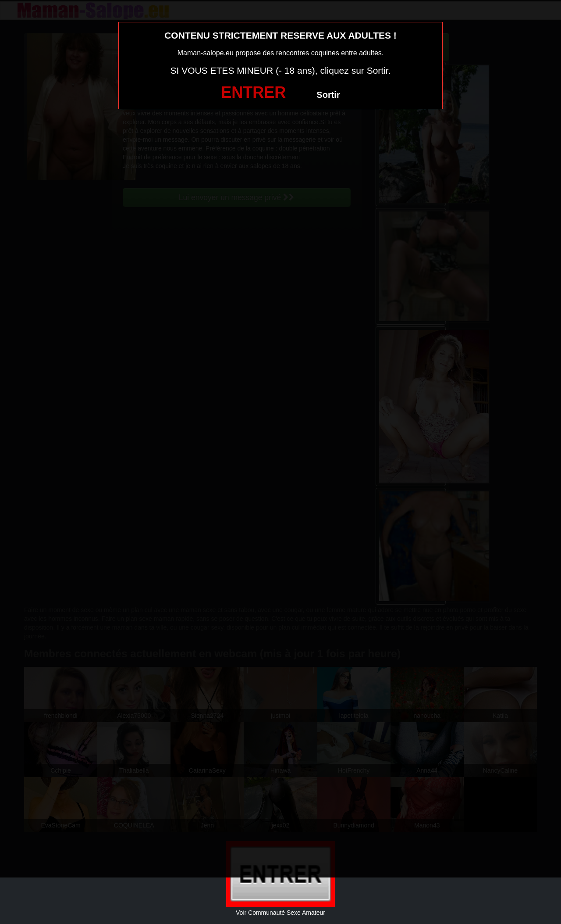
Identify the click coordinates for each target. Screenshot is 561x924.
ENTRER (253, 92)
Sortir (328, 95)
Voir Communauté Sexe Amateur (280, 912)
